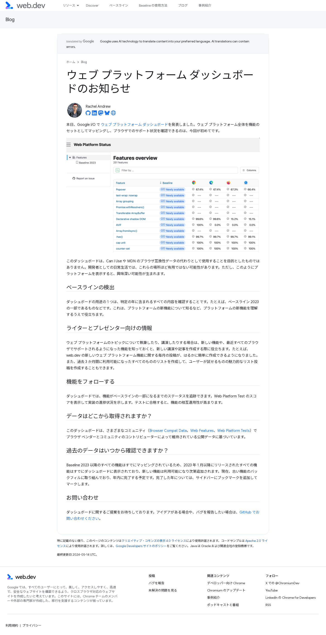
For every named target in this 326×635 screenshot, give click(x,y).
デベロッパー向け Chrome (226, 583)
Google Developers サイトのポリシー (141, 546)
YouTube (272, 590)
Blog (9, 19)
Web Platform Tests (233, 430)
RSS (268, 605)
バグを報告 (156, 583)
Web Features (202, 430)
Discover (92, 5)
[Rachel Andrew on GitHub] (88, 114)
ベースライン (118, 5)
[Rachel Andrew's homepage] (113, 114)
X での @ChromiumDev (282, 583)
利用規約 (11, 625)
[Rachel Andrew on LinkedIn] (94, 114)
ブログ (183, 5)
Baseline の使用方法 (153, 5)
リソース (69, 5)
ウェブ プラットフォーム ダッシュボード (134, 124)
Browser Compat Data (168, 430)
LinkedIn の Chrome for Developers (291, 598)
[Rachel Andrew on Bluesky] (107, 114)
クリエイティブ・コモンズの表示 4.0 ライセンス (154, 541)
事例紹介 (205, 5)
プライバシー (31, 625)
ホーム (70, 62)
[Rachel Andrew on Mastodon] (100, 114)
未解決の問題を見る (163, 590)
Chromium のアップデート (226, 590)
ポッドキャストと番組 (223, 605)
